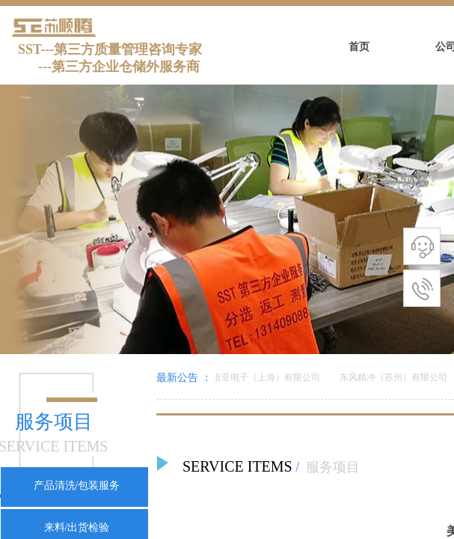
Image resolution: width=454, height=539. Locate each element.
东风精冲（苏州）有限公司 (395, 377)
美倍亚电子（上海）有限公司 (263, 377)
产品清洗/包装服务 (77, 485)
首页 (359, 46)
